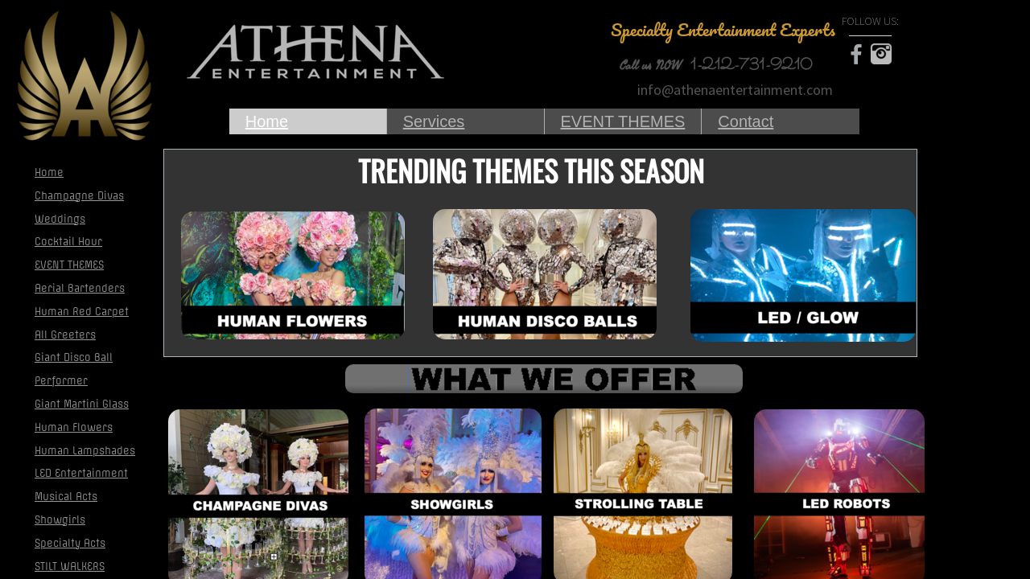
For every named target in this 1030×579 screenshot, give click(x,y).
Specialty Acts (70, 543)
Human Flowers (74, 427)
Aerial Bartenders (80, 288)
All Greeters (65, 335)
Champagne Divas (79, 196)
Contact (745, 121)
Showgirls (60, 520)
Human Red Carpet (82, 312)
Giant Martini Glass (82, 404)
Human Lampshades (85, 451)
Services (434, 121)
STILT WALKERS (70, 567)
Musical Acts (66, 497)
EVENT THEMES (623, 121)
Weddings (60, 219)
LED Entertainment (81, 473)
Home (266, 121)
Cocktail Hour (68, 242)
